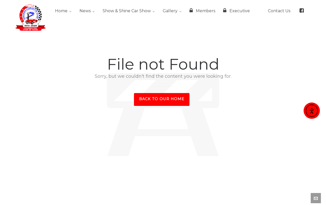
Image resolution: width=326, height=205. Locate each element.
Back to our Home (161, 99)
